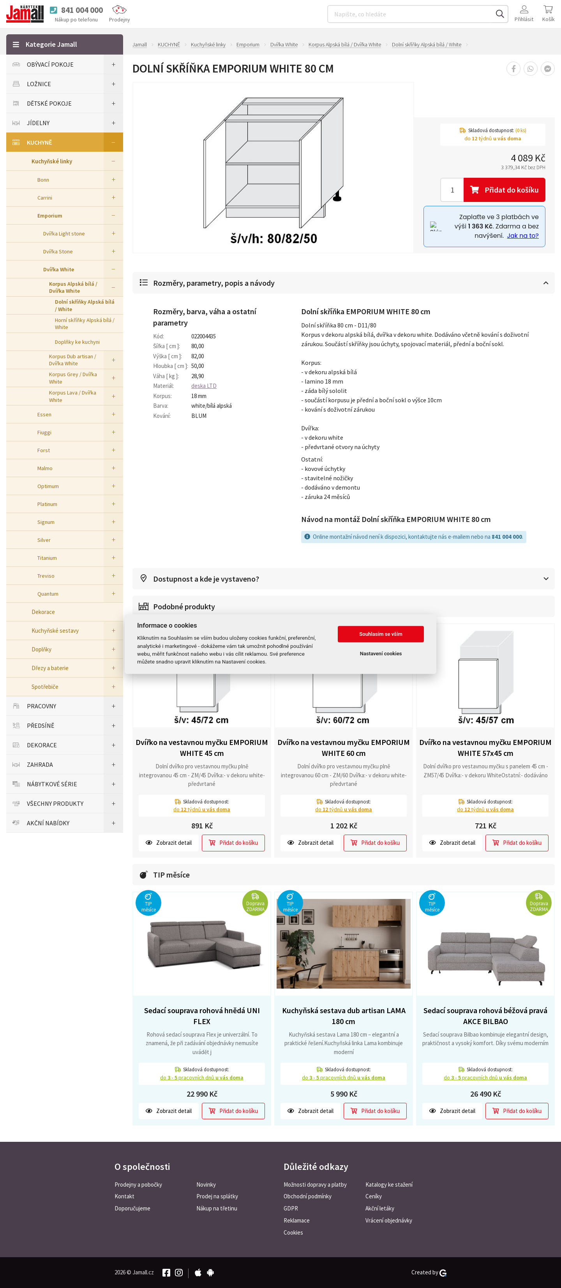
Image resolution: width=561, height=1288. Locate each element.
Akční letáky (379, 1208)
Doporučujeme (132, 1208)
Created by (428, 1272)
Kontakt (124, 1196)
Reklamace (297, 1220)
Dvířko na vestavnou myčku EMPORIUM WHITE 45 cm (202, 747)
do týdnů (201, 809)
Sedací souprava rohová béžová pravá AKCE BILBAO (485, 1015)
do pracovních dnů (201, 1077)
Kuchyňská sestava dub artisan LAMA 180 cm (344, 1015)
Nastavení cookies (381, 653)
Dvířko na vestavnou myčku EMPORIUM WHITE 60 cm (343, 747)
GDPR (291, 1208)
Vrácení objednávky (388, 1220)
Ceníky (373, 1196)
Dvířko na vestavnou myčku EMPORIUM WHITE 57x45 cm (485, 747)
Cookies (293, 1232)
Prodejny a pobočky (138, 1184)
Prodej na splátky (217, 1196)
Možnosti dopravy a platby (315, 1184)
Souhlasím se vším (380, 634)
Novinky (206, 1184)
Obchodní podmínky (308, 1196)
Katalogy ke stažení (389, 1184)
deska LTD (204, 385)
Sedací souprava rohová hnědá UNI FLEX (202, 1015)
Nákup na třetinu (216, 1208)
